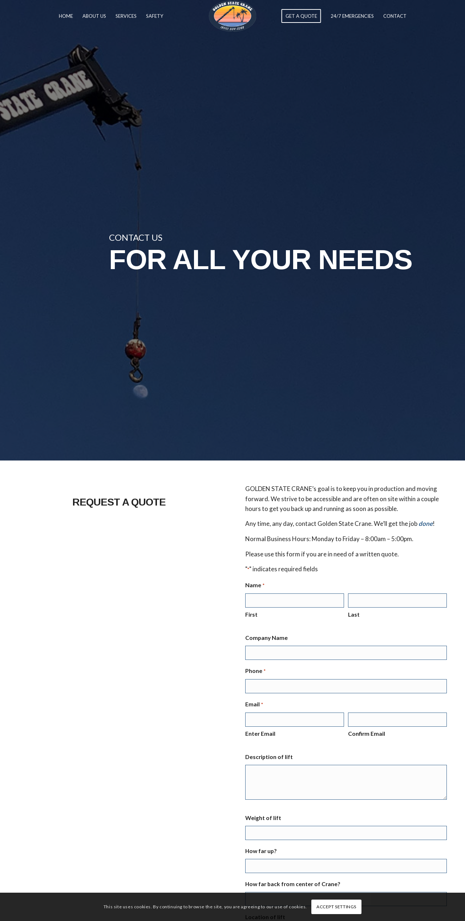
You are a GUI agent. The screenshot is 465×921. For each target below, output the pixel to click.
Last (354, 614)
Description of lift (269, 757)
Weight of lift (263, 818)
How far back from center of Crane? (292, 884)
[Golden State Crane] (232, 16)
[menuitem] (66, 16)
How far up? (261, 851)
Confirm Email (366, 733)
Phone (255, 671)
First (251, 614)
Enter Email (260, 733)
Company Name (266, 637)
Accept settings (336, 906)
